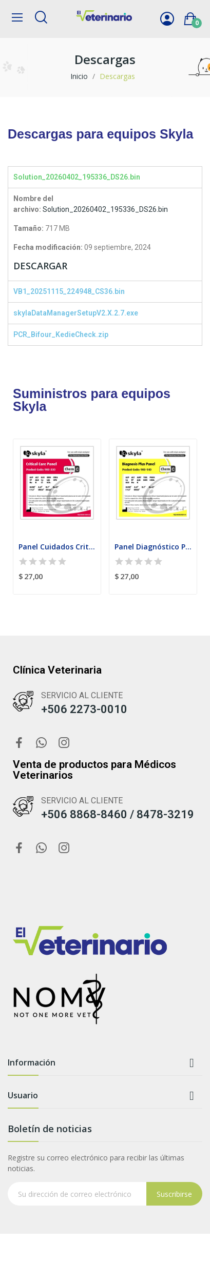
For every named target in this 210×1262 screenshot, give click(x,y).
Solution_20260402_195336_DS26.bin (105, 209)
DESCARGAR (40, 266)
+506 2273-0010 (84, 709)
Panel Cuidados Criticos (57, 546)
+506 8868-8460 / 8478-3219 (117, 814)
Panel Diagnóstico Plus (153, 546)
